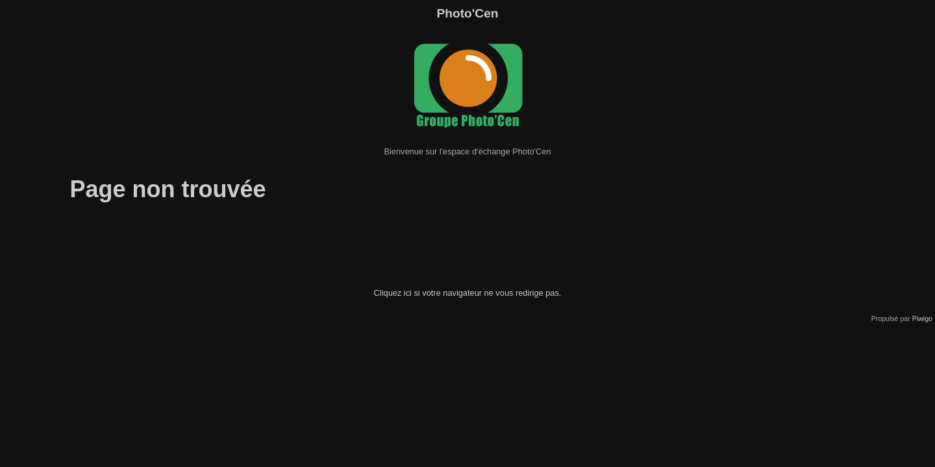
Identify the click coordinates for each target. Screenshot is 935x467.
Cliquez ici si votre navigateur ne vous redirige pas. (468, 293)
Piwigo (922, 318)
